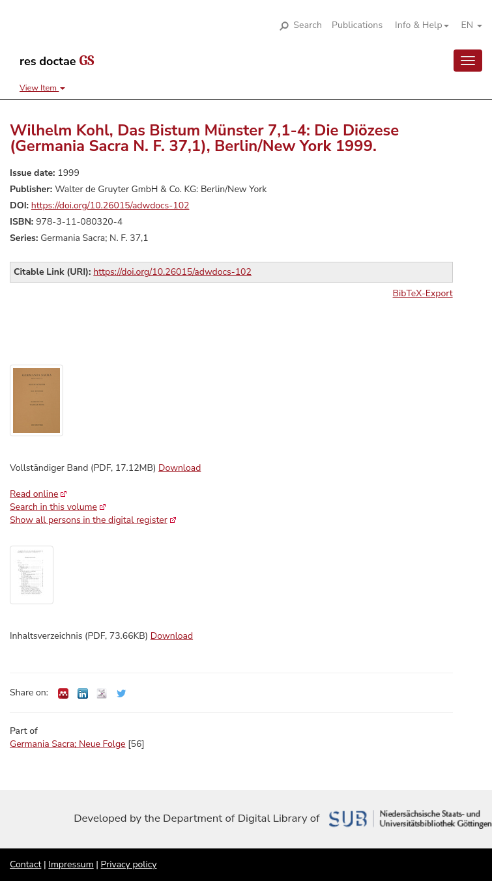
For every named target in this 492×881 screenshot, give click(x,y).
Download (179, 468)
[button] (417, 25)
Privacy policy (129, 864)
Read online (34, 494)
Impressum (70, 864)
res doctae (57, 61)
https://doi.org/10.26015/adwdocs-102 (110, 205)
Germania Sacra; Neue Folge (68, 744)
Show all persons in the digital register (88, 520)
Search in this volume (53, 507)
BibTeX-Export (423, 293)
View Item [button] (42, 87)
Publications (357, 25)
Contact (25, 864)
